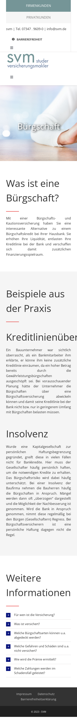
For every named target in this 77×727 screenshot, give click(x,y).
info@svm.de (56, 29)
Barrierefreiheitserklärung (38, 699)
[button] (27, 39)
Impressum (24, 694)
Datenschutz (46, 694)
